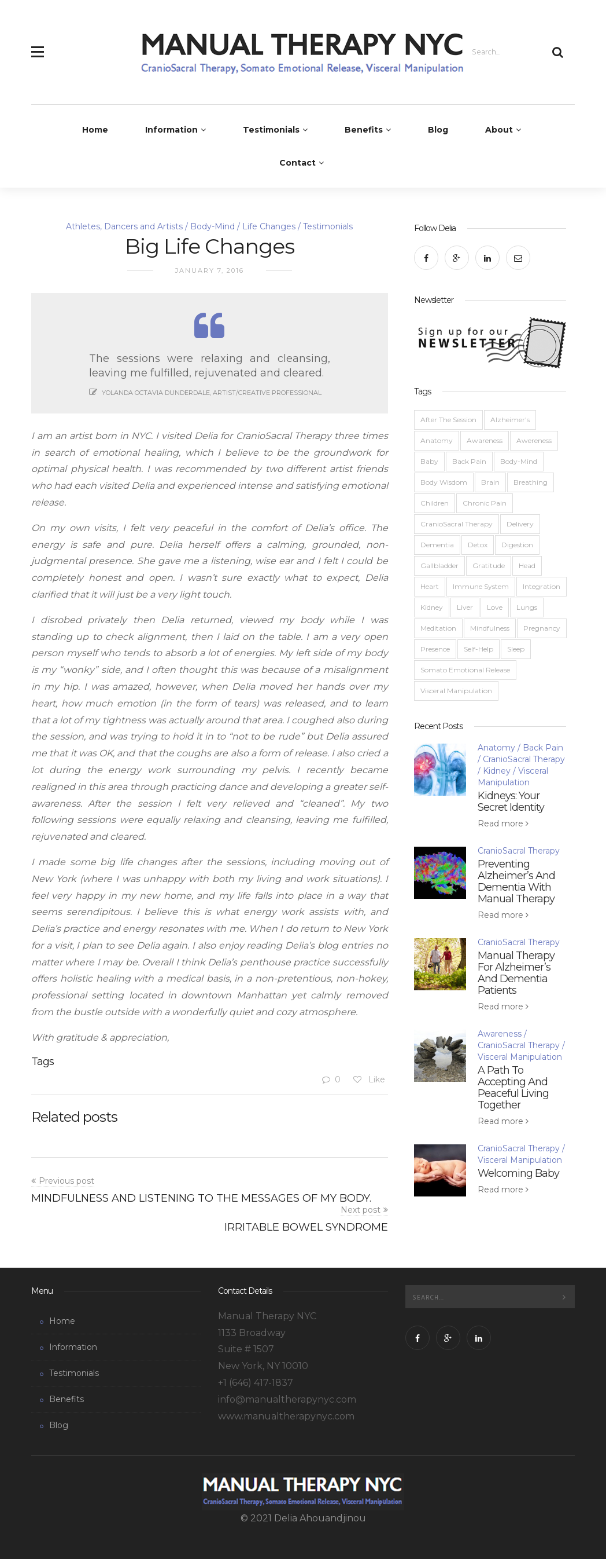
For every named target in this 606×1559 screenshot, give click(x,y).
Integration (541, 586)
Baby (429, 461)
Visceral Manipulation (456, 690)
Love (494, 607)
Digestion (517, 544)
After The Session (448, 419)
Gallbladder (439, 565)
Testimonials (271, 130)
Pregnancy (541, 628)
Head (527, 565)
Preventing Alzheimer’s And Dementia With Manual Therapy (516, 881)
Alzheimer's (510, 419)
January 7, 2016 (209, 270)
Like (368, 1079)
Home (95, 130)
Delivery (520, 523)
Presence (435, 649)
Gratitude (488, 565)
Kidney (431, 607)
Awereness (534, 440)
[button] (37, 45)
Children (434, 503)
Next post (360, 1210)
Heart (429, 586)
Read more (502, 823)
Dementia (437, 544)
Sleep (515, 649)
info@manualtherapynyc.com (287, 1399)
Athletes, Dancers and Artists (124, 226)
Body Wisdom (443, 482)
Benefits (364, 130)
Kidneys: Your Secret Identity (511, 801)
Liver (465, 607)
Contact (297, 163)
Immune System (481, 586)
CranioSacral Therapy (456, 523)
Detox (477, 544)
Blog (438, 130)
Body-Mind (212, 226)
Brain (490, 482)
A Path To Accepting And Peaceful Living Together (513, 1087)
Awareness (484, 440)
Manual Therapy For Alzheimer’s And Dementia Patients (516, 973)
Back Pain (469, 461)
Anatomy (436, 440)
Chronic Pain (485, 503)
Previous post (66, 1181)
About (499, 130)
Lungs (526, 607)
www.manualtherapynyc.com (286, 1416)
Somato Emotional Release (465, 669)
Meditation (438, 628)
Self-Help (478, 649)
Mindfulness (489, 628)
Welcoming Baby (518, 1173)
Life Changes (268, 226)
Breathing (530, 482)
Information (171, 130)
